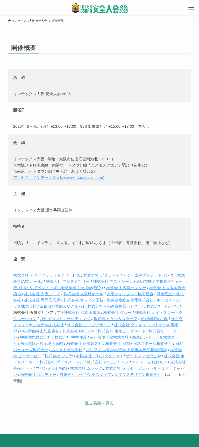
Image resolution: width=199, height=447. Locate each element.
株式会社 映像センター (126, 287)
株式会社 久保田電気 (82, 312)
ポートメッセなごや (143, 356)
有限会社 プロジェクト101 (99, 356)
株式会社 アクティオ (101, 275)
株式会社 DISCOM (78, 331)
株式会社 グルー (117, 312)
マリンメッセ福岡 (51, 368)
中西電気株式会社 (35, 337)
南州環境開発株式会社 (109, 337)
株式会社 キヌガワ (163, 306)
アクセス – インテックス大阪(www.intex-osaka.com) (58, 177)
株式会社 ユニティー (38, 374)
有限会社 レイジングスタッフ (85, 374)
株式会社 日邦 (117, 343)
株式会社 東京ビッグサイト (121, 331)
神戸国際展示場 (154, 318)
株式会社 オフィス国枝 (83, 300)
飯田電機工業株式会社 (155, 281)
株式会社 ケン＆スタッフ (115, 318)
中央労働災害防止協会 (39, 331)
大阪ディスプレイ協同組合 (130, 294)
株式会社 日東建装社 (84, 343)
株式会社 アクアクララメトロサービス (46, 275)
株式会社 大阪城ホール (83, 294)
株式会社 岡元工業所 (42, 300)
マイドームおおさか (149, 362)
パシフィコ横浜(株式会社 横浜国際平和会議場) (126, 349)
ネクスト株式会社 (66, 349)
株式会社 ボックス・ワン (61, 362)
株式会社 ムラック (86, 368)
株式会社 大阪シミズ (42, 294)
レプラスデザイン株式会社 (138, 374)
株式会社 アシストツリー (68, 281)
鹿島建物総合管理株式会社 (130, 300)
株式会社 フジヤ (59, 356)
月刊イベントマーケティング (65, 318)
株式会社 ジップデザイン (89, 325)
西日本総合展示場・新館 (42, 343)
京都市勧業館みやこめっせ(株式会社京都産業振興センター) (91, 306)
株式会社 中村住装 (71, 337)
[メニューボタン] (191, 8)
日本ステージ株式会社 (152, 343)
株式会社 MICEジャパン (108, 362)
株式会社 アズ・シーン (113, 281)
